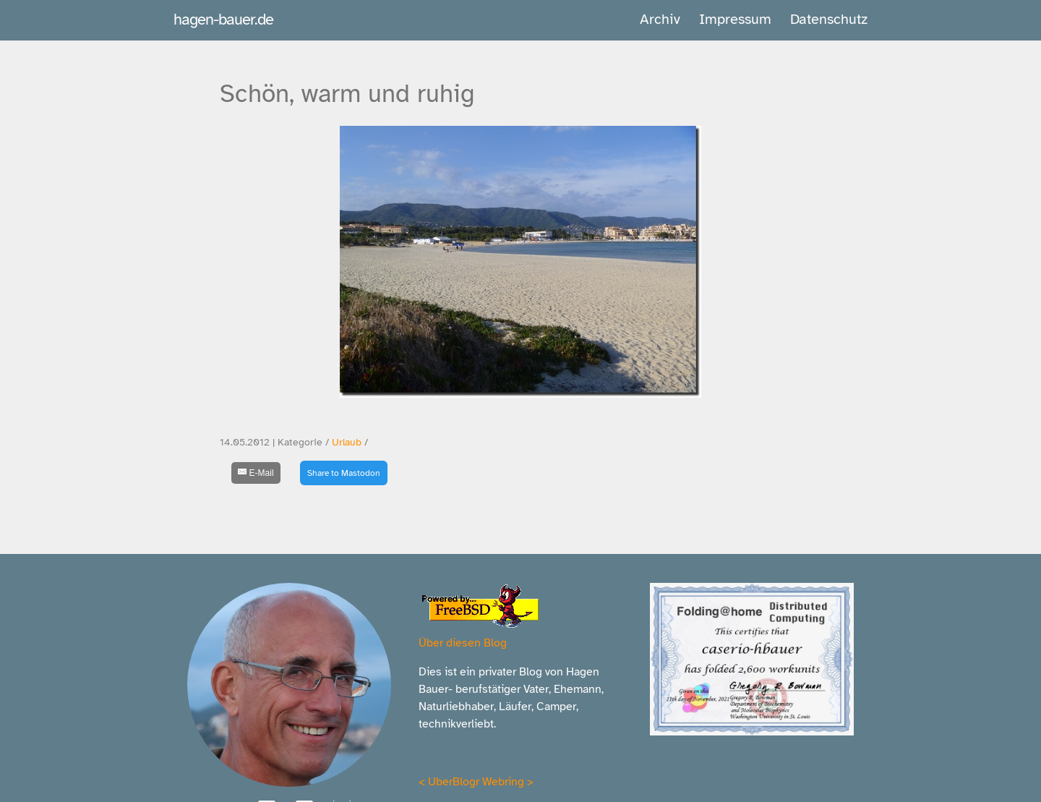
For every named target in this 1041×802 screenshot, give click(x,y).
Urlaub (346, 442)
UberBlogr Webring (476, 782)
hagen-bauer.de (223, 19)
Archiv (660, 19)
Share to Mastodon (343, 473)
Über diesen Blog (463, 643)
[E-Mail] (256, 473)
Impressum (735, 19)
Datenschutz (829, 19)
